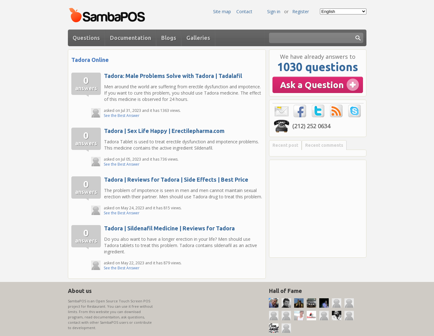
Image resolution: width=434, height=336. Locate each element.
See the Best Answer (122, 115)
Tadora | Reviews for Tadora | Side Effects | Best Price (176, 179)
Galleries (198, 38)
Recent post (285, 145)
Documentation (130, 38)
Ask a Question (312, 85)
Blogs (168, 38)
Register (300, 11)
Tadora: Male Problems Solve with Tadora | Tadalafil (173, 76)
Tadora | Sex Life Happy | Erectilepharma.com (164, 131)
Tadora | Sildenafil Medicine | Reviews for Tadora (169, 228)
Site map (222, 11)
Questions (86, 38)
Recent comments (324, 145)
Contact (244, 11)
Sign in (273, 11)
